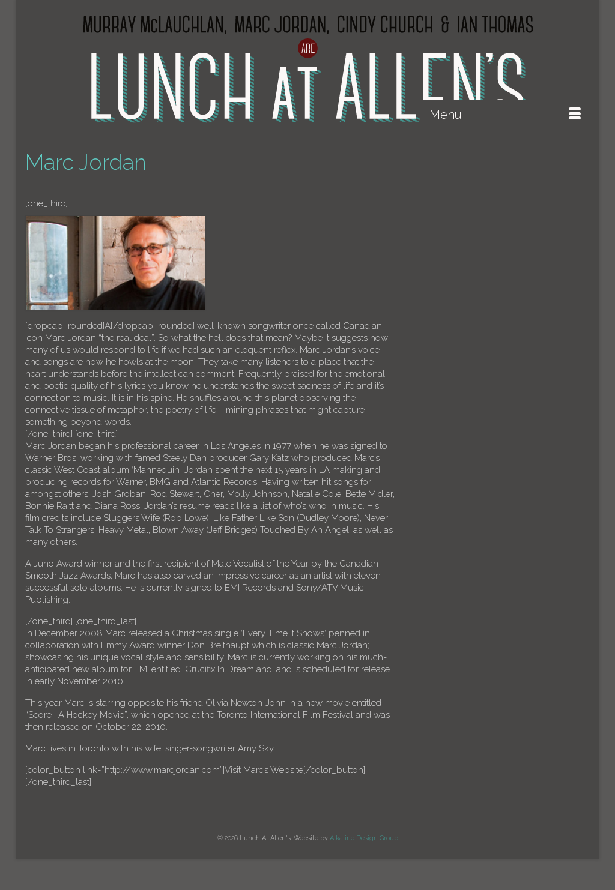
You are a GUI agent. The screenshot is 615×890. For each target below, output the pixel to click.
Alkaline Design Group (364, 838)
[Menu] (505, 115)
